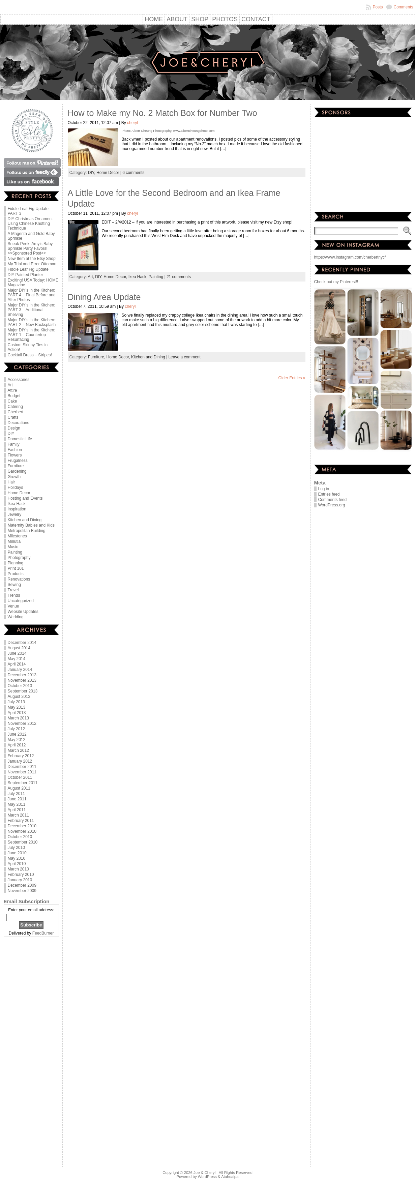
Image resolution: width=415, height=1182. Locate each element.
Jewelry (15, 514)
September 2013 (23, 691)
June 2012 (17, 734)
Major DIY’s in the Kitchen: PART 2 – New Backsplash (32, 322)
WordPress (207, 1177)
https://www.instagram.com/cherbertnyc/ (350, 257)
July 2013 (16, 702)
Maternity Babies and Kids (31, 525)
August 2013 (19, 696)
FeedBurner (43, 933)
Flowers (15, 455)
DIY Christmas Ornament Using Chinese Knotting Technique (30, 223)
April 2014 (17, 664)
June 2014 (17, 653)
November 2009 (22, 890)
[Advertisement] (31, 1052)
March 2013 (18, 718)
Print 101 (16, 568)
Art (10, 385)
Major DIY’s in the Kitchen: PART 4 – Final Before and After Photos (32, 295)
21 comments (179, 276)
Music (13, 546)
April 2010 (17, 863)
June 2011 (17, 799)
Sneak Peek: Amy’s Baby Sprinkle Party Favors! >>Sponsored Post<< (30, 248)
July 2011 (16, 793)
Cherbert (16, 412)
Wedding (16, 617)
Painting (15, 552)
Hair (11, 482)
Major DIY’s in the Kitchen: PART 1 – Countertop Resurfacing (31, 335)
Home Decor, (115, 276)
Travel (13, 590)
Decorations (18, 422)
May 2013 (17, 707)
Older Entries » (291, 378)
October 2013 (20, 685)
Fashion (15, 449)
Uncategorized (21, 600)
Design (14, 428)
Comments (403, 7)
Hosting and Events (25, 498)
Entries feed (329, 494)
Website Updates (23, 611)
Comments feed (332, 499)
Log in (323, 488)
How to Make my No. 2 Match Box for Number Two (162, 113)
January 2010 (20, 880)
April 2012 (17, 745)
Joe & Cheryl (204, 1173)
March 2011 (18, 815)
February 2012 (21, 755)
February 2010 (21, 874)
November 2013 (22, 680)
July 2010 (16, 847)
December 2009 (22, 885)
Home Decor (19, 493)
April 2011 (17, 809)
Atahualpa (229, 1177)
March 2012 (18, 750)
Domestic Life (20, 439)
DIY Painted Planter (25, 274)
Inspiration (17, 509)
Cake (12, 401)
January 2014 (20, 669)
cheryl (132, 122)
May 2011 (17, 804)
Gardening (17, 471)
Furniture (16, 466)
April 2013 (17, 712)
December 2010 (22, 826)
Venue (13, 606)
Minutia (14, 541)
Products (16, 573)
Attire (12, 390)
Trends (14, 595)
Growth (14, 476)
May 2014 (17, 658)
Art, (91, 276)
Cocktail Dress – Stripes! (30, 355)
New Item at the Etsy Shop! (32, 258)
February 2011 (21, 820)
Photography (19, 557)
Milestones (17, 536)
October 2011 (20, 777)
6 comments (133, 172)
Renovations (19, 579)
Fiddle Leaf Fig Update (28, 269)
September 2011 (23, 782)
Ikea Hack (17, 503)
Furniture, (97, 357)
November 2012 (22, 723)
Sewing (14, 584)
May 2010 (17, 858)
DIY (11, 433)
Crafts (13, 417)
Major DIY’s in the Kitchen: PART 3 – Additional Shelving (31, 310)
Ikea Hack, (138, 276)
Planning (16, 563)
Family (14, 444)
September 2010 (23, 842)
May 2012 (17, 739)
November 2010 (22, 831)
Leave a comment (184, 357)
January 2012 (20, 761)
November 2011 (22, 772)
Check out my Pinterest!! (336, 281)
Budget (14, 395)
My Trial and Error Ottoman (32, 264)
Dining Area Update (104, 297)
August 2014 (19, 648)
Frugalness (18, 460)
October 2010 (20, 836)
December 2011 (22, 766)
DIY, (92, 172)
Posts (378, 7)
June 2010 (17, 853)
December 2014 (22, 642)
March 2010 (18, 869)
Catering (15, 406)
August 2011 (19, 788)
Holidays (15, 487)
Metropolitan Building (27, 530)
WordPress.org (331, 505)
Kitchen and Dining (25, 520)
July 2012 (16, 729)
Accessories (19, 379)
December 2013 (22, 675)
